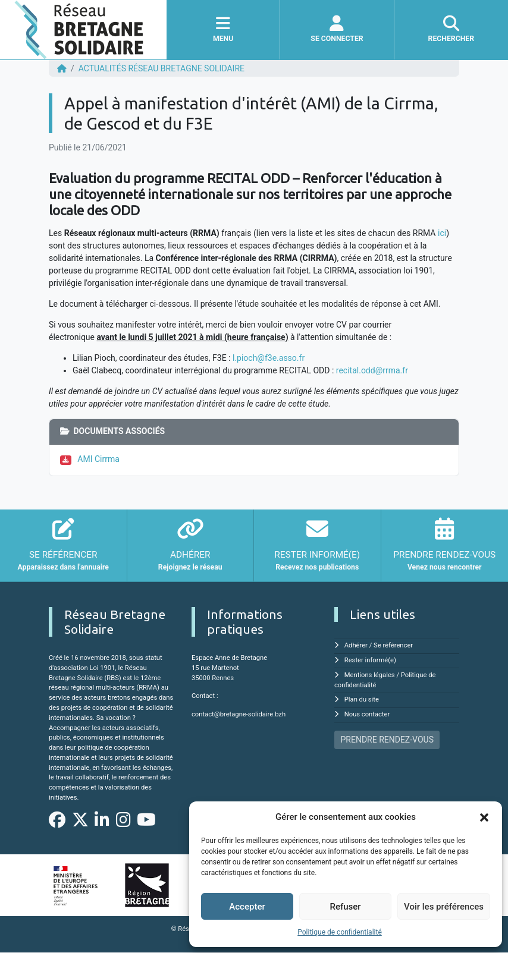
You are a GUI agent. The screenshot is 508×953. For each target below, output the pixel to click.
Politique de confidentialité (339, 932)
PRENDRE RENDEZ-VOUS (387, 739)
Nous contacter (367, 714)
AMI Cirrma (98, 459)
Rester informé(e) (370, 660)
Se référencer (393, 645)
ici (442, 233)
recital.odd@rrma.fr (372, 370)
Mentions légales (369, 675)
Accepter (247, 906)
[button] (484, 817)
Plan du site (361, 699)
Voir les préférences (444, 906)
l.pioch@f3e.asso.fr (269, 358)
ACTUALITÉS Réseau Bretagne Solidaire (161, 68)
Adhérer (356, 645)
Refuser (345, 906)
